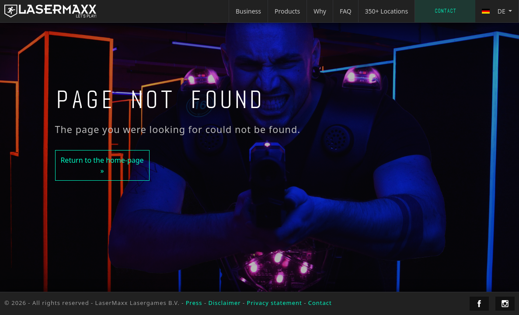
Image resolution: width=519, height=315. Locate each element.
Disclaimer (224, 303)
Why (319, 11)
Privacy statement (274, 303)
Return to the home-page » (101, 165)
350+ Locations (386, 11)
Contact (445, 10)
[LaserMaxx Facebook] (479, 304)
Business (248, 11)
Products (287, 11)
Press (194, 303)
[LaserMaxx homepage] (50, 11)
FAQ (346, 11)
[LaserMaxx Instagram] (505, 304)
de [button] (494, 11)
